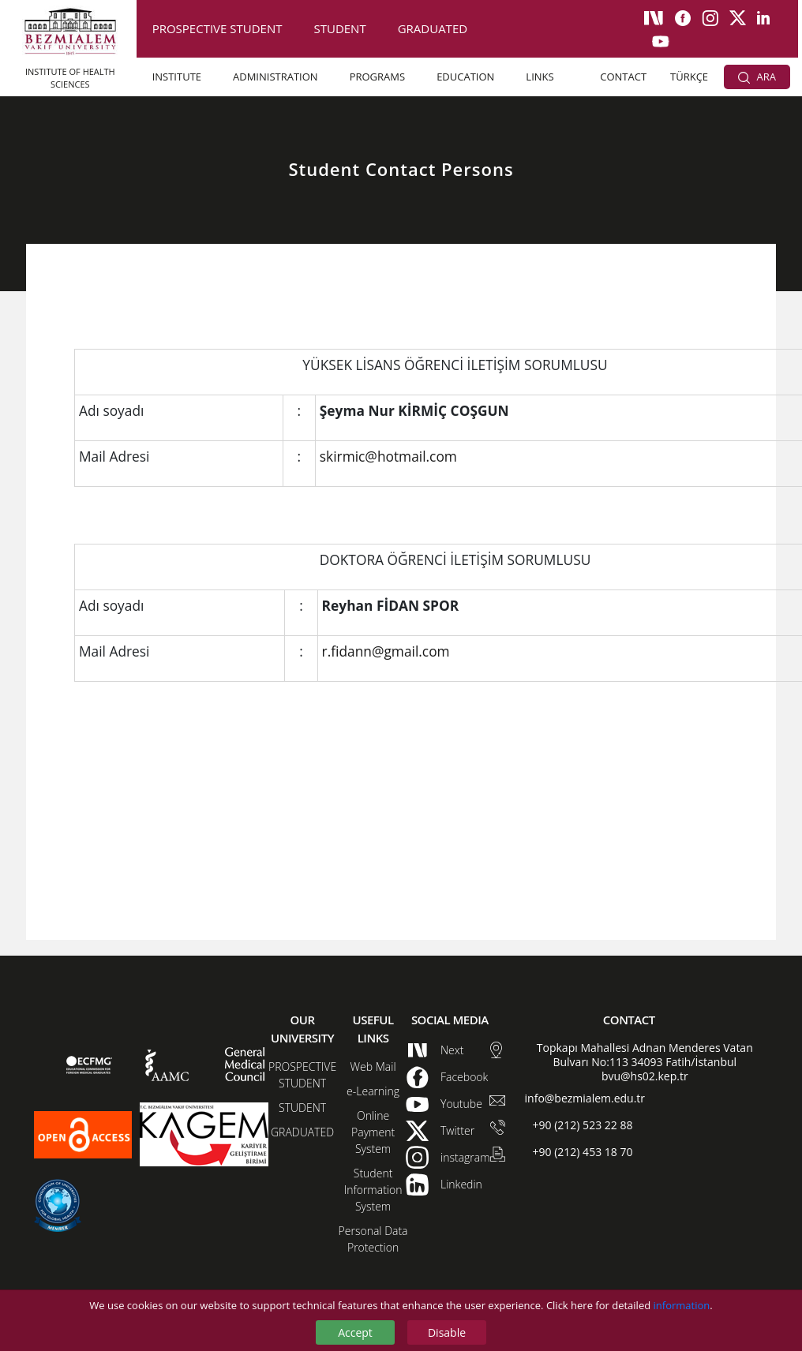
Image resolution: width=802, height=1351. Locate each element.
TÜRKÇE (689, 76)
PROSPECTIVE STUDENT (217, 28)
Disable (447, 1332)
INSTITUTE (176, 76)
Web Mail (373, 1066)
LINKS (539, 76)
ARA (757, 76)
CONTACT (623, 76)
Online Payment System (373, 1132)
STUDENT (339, 28)
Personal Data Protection (373, 1239)
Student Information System (373, 1190)
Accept (355, 1332)
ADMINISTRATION (275, 76)
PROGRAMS (377, 76)
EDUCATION (465, 76)
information (682, 1305)
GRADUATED (432, 28)
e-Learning (373, 1090)
